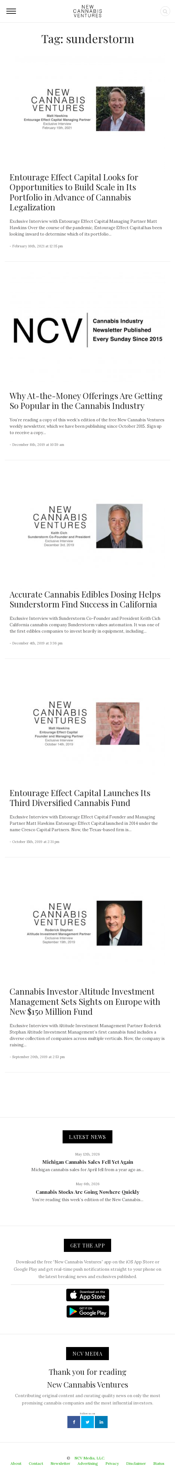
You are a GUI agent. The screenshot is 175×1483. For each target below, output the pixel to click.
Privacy (112, 1463)
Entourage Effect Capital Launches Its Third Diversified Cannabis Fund (80, 797)
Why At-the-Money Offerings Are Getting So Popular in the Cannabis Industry (86, 400)
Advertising (88, 1463)
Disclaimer (136, 1463)
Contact (36, 1463)
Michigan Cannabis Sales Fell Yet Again (87, 1162)
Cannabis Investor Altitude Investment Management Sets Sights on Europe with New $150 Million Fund (85, 1001)
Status (158, 1463)
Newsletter (60, 1463)
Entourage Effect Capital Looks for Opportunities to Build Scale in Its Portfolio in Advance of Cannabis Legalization (74, 192)
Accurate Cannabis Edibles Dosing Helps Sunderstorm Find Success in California (85, 599)
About (16, 1463)
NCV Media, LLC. (89, 1458)
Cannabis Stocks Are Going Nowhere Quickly (87, 1192)
